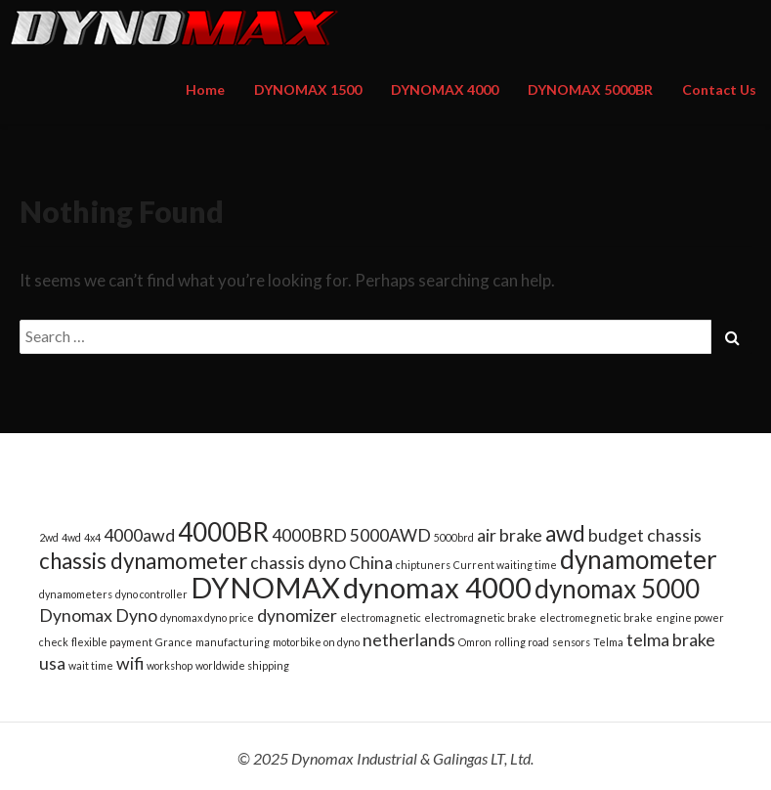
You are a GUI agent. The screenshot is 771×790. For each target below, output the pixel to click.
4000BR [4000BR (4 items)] (223, 532)
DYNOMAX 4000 (444, 89)
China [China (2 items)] (371, 562)
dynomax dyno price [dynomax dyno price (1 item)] (207, 617)
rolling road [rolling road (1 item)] (521, 642)
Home (205, 89)
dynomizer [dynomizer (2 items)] (297, 615)
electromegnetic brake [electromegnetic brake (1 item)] (596, 617)
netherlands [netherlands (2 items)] (409, 640)
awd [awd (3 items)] (565, 533)
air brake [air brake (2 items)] (509, 535)
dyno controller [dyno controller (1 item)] (151, 594)
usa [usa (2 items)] (52, 663)
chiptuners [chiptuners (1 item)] (423, 564)
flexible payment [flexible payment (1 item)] (111, 642)
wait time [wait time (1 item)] (90, 665)
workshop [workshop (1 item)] (170, 665)
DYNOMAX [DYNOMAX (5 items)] (265, 587)
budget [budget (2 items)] (616, 535)
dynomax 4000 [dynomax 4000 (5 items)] (437, 587)
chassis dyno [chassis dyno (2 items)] (298, 562)
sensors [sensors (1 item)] (571, 642)
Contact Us (719, 89)
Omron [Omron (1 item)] (475, 642)
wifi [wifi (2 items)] (130, 663)
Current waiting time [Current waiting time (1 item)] (505, 564)
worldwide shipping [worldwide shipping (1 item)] (242, 665)
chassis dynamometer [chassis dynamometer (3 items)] (143, 561)
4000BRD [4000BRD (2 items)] (309, 535)
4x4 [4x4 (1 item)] (92, 537)
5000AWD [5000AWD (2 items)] (390, 535)
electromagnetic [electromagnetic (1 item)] (380, 617)
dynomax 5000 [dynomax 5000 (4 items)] (617, 588)
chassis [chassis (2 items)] (674, 535)
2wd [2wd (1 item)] (49, 537)
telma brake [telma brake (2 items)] (670, 640)
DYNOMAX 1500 (308, 89)
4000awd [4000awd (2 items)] (139, 535)
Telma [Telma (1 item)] (608, 642)
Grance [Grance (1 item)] (174, 642)
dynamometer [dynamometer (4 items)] (638, 559)
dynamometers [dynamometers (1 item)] (75, 594)
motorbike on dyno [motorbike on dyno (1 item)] (316, 642)
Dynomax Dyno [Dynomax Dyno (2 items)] (98, 615)
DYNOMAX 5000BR (590, 89)
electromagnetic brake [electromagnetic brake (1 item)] (480, 617)
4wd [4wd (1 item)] (71, 537)
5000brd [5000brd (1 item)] (454, 537)
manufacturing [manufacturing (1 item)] (232, 642)
